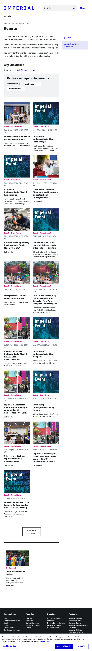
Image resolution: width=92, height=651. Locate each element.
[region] (46, 642)
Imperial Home (9, 23)
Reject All (81, 646)
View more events (31, 531)
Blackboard (8, 618)
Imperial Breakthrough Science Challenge (72, 45)
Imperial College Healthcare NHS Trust (77, 631)
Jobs (6, 625)
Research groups (54, 625)
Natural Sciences (32, 623)
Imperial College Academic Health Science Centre (75, 620)
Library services (10, 628)
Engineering (30, 618)
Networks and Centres (56, 623)
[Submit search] (74, 8)
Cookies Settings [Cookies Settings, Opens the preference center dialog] (9, 646)
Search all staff (53, 628)
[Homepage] (22, 8)
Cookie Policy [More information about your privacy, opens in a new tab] (45, 641)
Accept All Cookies (64, 646)
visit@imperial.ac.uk (26, 70)
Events (28, 23)
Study (7, 16)
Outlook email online (12, 630)
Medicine (29, 621)
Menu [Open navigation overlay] (84, 8)
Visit (22, 23)
